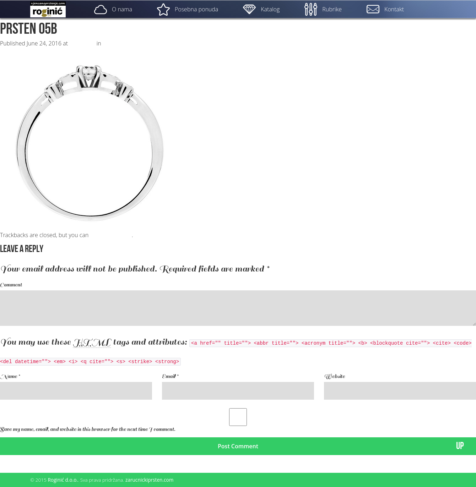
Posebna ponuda (187, 9)
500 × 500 (82, 43)
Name (10, 376)
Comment (11, 284)
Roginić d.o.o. (63, 479)
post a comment (110, 235)
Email (170, 376)
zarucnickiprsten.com (149, 479)
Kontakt (385, 9)
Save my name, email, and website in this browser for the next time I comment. (87, 429)
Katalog (261, 9)
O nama (113, 9)
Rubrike (323, 9)
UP (460, 446)
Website (334, 376)
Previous (14, 50)
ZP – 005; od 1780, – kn (132, 43)
